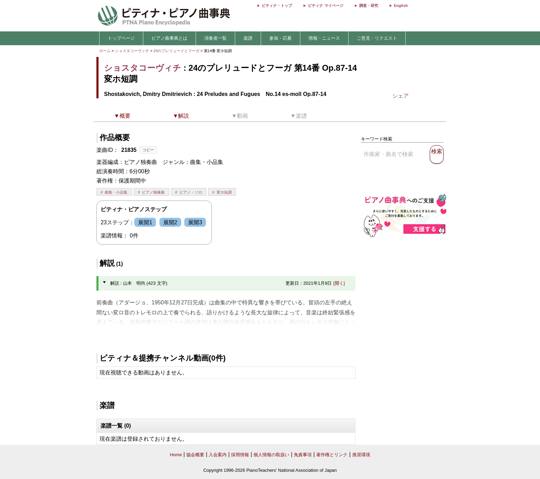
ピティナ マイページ (325, 5)
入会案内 (218, 454)
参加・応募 (280, 38)
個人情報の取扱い (271, 454)
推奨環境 (361, 454)
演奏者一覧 (215, 38)
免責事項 (303, 454)
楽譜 (247, 38)
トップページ (121, 38)
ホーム (105, 51)
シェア (400, 96)
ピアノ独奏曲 (153, 192)
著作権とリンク (331, 454)
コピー (148, 150)
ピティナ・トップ (277, 5)
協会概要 (195, 454)
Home (176, 454)
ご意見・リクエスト (377, 38)
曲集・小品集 (116, 192)
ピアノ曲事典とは (169, 38)
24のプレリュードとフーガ (177, 51)
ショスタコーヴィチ (132, 51)
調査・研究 (368, 5)
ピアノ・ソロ (190, 192)
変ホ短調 (224, 192)
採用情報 (240, 454)
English (401, 5)
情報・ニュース (324, 38)
